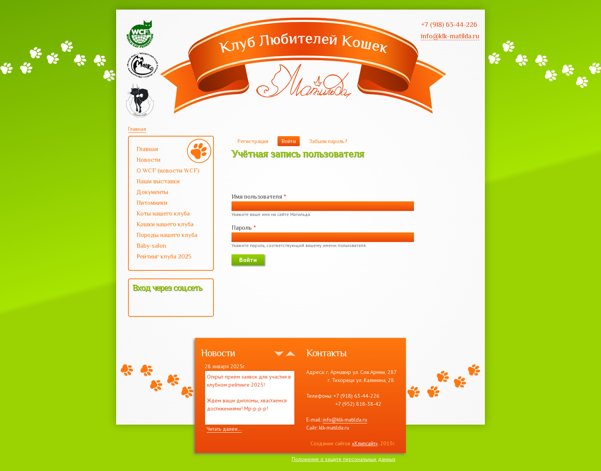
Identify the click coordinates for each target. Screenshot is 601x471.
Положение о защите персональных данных (344, 459)
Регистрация (252, 141)
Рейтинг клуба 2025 (170, 257)
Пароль (244, 227)
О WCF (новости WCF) (170, 171)
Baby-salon (170, 246)
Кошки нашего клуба (165, 224)
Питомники (151, 202)
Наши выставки (170, 182)
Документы (152, 192)
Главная (137, 128)
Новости (148, 159)
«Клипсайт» (365, 443)
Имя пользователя (259, 196)
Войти (290, 141)
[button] (139, 304)
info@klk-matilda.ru (345, 419)
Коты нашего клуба (163, 213)
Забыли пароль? (328, 141)
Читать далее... (224, 428)
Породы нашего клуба (166, 235)
